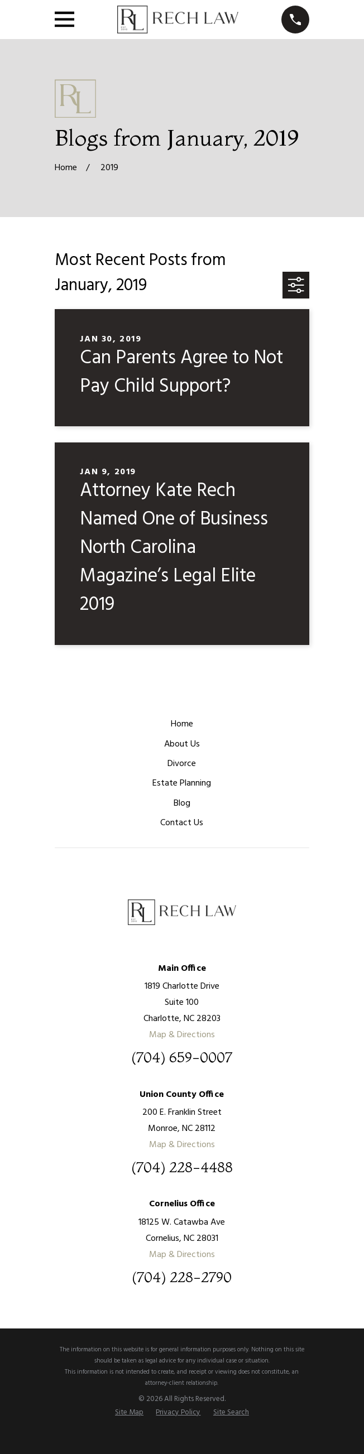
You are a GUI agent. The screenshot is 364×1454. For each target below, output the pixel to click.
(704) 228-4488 (182, 1168)
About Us (182, 744)
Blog (182, 803)
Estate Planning (181, 783)
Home (182, 724)
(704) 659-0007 (181, 1058)
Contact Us (181, 823)
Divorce (181, 764)
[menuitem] (129, 1412)
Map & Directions (182, 1035)
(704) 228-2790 (182, 1277)
